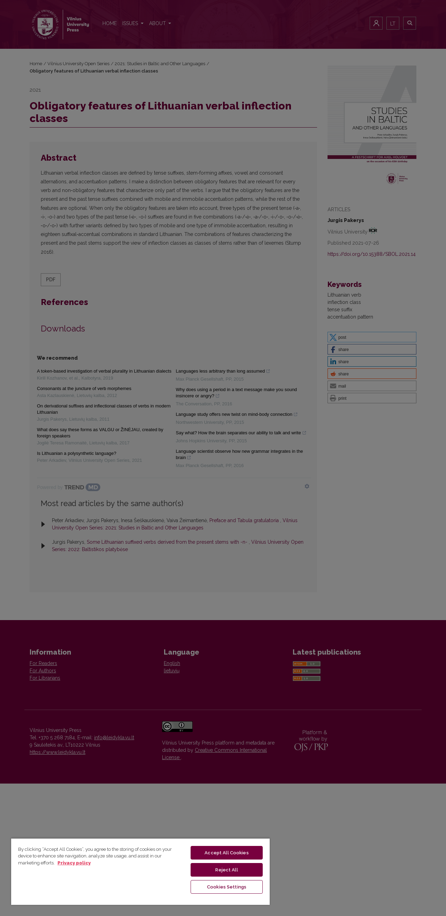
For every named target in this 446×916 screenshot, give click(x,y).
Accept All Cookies (226, 852)
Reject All (226, 869)
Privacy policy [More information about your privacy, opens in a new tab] (74, 862)
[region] (140, 871)
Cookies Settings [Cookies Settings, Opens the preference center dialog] (226, 887)
